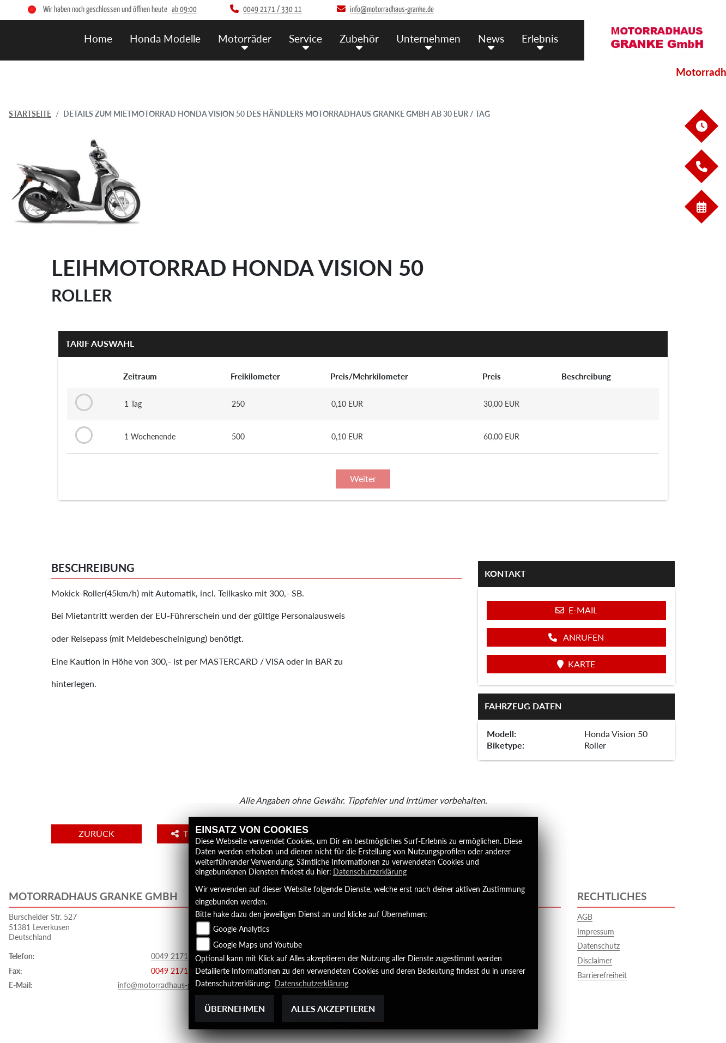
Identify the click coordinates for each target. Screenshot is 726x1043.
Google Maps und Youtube (257, 944)
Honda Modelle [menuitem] (165, 38)
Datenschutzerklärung (370, 871)
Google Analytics (241, 928)
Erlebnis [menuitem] (540, 38)
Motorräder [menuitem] (244, 38)
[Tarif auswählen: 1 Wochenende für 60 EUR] (82, 435)
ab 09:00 (184, 9)
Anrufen (576, 637)
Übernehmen (234, 1008)
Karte (576, 664)
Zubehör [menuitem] (359, 38)
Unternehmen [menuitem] (428, 38)
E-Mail (576, 610)
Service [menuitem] (305, 38)
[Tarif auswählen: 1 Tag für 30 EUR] (82, 402)
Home (98, 38)
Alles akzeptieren (333, 1008)
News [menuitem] (491, 38)
